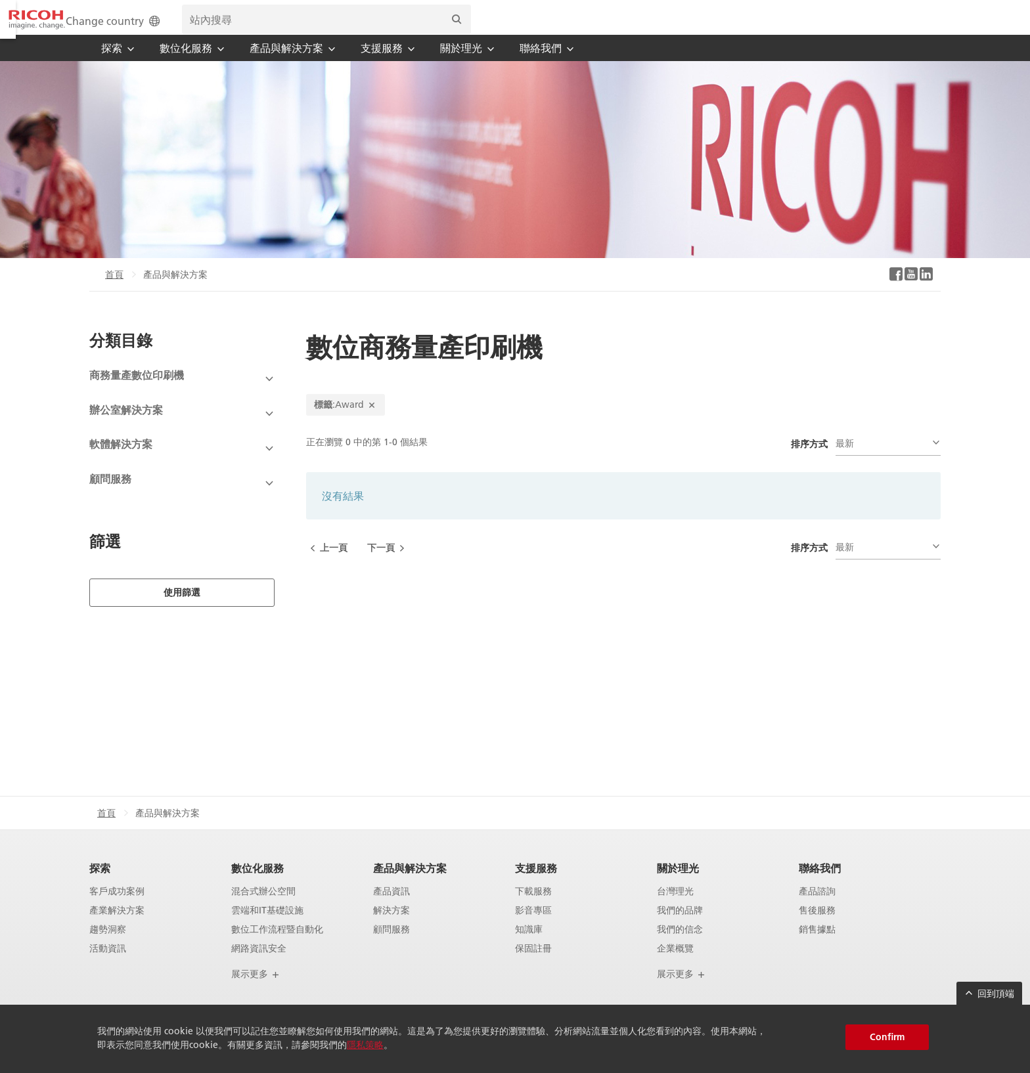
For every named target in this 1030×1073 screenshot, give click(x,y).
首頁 (114, 292)
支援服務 (536, 885)
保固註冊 (533, 966)
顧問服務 (391, 947)
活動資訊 (107, 966)
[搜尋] (918, 26)
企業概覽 (675, 966)
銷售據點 (817, 947)
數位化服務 (257, 885)
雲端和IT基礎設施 (267, 928)
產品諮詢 (817, 909)
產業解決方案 (117, 928)
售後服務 (817, 928)
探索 (99, 885)
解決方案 (391, 928)
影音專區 (533, 928)
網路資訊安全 (258, 966)
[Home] (137, 26)
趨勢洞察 (107, 947)
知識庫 (529, 947)
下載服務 (533, 909)
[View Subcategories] (182, 397)
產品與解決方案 (410, 885)
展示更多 (255, 991)
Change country (575, 27)
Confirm (887, 1037)
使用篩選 (182, 610)
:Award (345, 422)
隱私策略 (365, 1045)
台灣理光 (675, 909)
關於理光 (678, 885)
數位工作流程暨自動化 (277, 947)
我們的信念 (680, 947)
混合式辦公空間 (263, 909)
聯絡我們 (820, 885)
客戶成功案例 (117, 909)
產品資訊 (391, 909)
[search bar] (788, 26)
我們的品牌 (680, 928)
